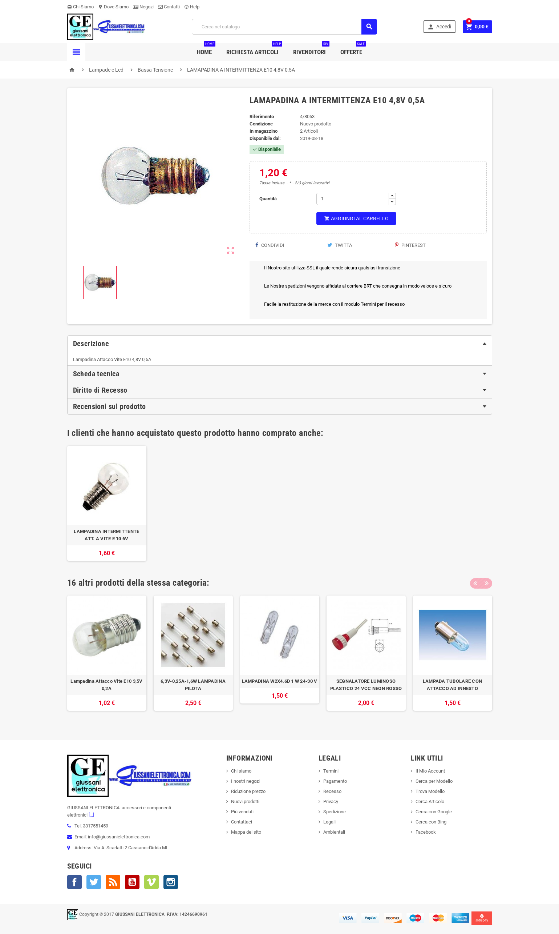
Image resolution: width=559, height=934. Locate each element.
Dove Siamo (113, 6)
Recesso (332, 791)
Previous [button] (475, 582)
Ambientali (334, 832)
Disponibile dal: (265, 138)
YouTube (132, 882)
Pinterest (410, 245)
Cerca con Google (434, 811)
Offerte (353, 49)
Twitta (339, 245)
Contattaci (241, 822)
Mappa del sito (246, 832)
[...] (91, 815)
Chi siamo (241, 771)
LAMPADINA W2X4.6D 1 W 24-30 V (279, 681)
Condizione (261, 124)
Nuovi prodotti (245, 801)
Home (206, 49)
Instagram (170, 882)
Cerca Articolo (430, 801)
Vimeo (151, 882)
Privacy (330, 801)
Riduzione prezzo (248, 791)
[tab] (280, 344)
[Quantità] (352, 199)
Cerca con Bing (431, 822)
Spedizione (334, 811)
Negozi (143, 6)
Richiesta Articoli (254, 49)
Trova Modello (430, 791)
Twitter (93, 882)
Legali (329, 822)
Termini (331, 771)
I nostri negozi (245, 781)
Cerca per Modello (434, 781)
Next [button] (486, 582)
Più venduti (242, 811)
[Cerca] (284, 27)
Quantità (268, 198)
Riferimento (262, 116)
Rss (113, 882)
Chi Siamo (80, 6)
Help (191, 6)
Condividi (269, 245)
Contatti (169, 6)
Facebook (74, 882)
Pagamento (335, 781)
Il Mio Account (430, 771)
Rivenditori (311, 49)
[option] (107, 503)
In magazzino (264, 131)
